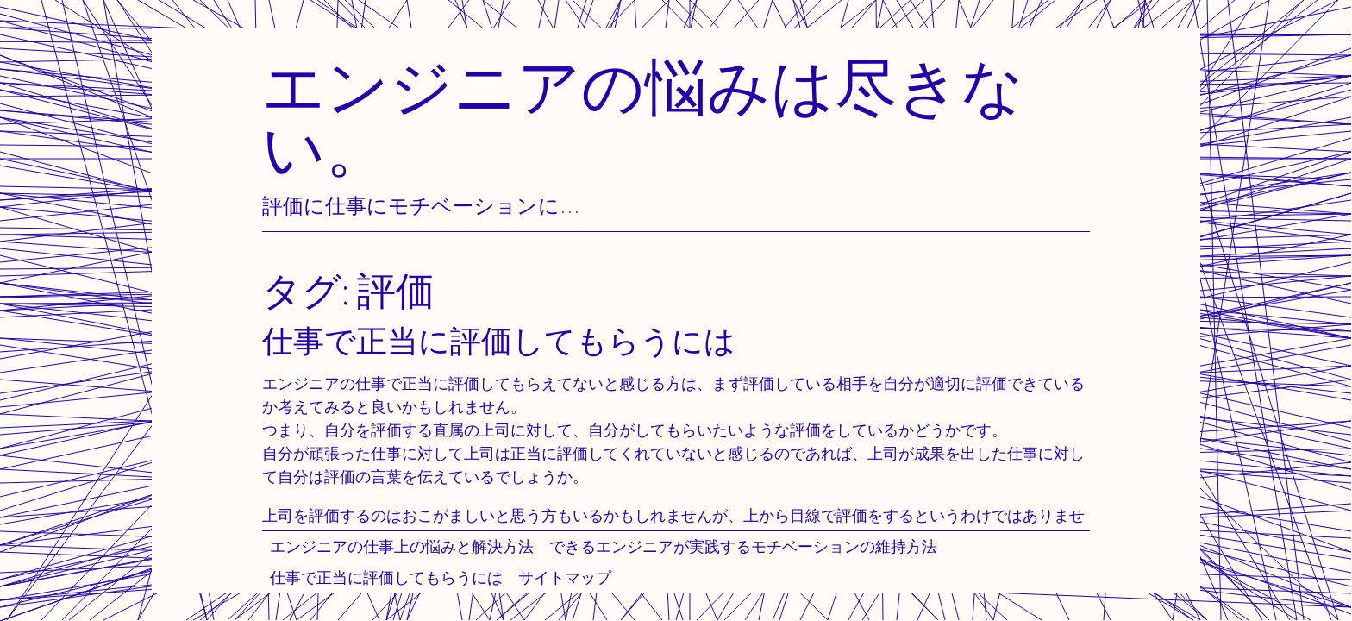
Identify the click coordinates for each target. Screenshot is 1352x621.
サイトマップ (564, 577)
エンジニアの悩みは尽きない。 (643, 117)
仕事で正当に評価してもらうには (386, 577)
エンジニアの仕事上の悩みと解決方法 (402, 546)
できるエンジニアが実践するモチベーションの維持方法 (743, 546)
